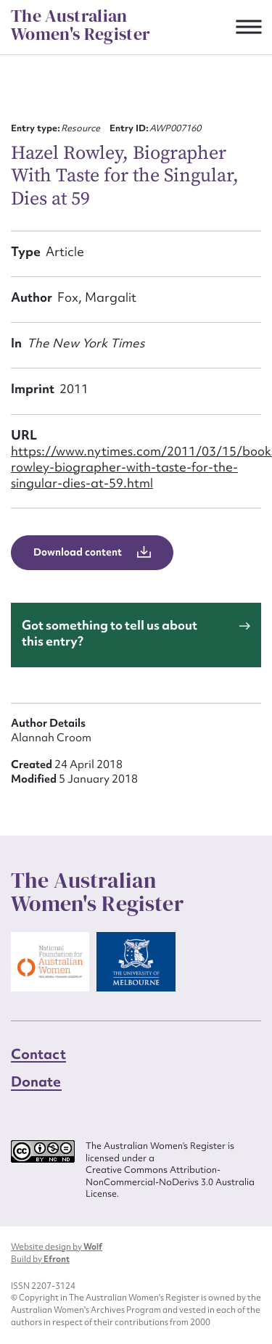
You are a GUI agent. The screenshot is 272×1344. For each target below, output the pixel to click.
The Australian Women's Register (80, 25)
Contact (38, 1053)
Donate (36, 1081)
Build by (40, 1259)
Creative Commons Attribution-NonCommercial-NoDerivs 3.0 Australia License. (170, 1182)
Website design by (56, 1247)
